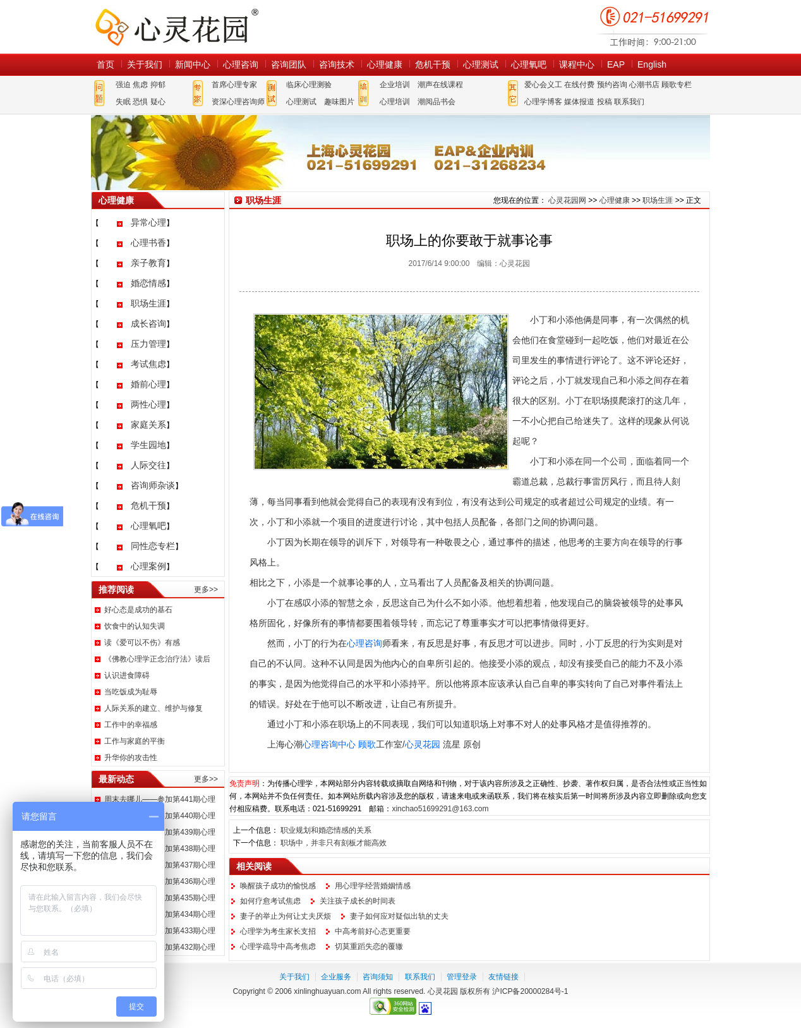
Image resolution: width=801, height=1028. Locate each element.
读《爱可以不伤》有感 (142, 642)
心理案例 (148, 566)
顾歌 (367, 744)
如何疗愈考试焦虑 (270, 901)
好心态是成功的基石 (138, 609)
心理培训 (395, 101)
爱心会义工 (543, 84)
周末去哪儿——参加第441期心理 (159, 799)
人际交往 (148, 465)
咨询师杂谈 (153, 485)
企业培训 (395, 84)
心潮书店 (644, 84)
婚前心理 (148, 384)
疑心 (158, 101)
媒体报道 (579, 101)
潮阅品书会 (436, 101)
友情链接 (503, 976)
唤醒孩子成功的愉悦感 (278, 885)
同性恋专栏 (153, 546)
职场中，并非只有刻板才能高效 (333, 842)
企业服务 (336, 976)
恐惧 (140, 101)
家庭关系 (148, 425)
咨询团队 (288, 64)
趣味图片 (339, 101)
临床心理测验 (309, 84)
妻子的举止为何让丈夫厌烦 (285, 916)
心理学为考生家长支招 (278, 931)
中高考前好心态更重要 (373, 931)
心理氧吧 (528, 64)
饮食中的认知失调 (134, 626)
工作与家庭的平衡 (134, 741)
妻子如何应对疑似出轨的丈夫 (399, 916)
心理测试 (480, 64)
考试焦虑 (148, 364)
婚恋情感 (148, 283)
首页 (105, 64)
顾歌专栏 (676, 84)
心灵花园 (422, 744)
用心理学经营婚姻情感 (373, 885)
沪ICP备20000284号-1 (530, 991)
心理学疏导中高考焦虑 (278, 946)
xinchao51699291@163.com (440, 808)
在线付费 (579, 84)
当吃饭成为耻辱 (130, 691)
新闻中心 (192, 64)
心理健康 (384, 64)
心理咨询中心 (329, 744)
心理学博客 (543, 101)
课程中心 (576, 64)
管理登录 (462, 976)
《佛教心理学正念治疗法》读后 (157, 659)
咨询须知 (378, 976)
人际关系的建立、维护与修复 (153, 708)
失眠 (123, 101)
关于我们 (144, 64)
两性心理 (148, 404)
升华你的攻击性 (130, 757)
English (651, 64)
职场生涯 (148, 303)
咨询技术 (336, 64)
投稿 (604, 101)
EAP (616, 64)
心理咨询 (240, 64)
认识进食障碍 (127, 675)
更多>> (206, 589)
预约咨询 (612, 84)
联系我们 (629, 101)
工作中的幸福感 (130, 724)
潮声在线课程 (440, 84)
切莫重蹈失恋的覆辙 (369, 946)
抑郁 (158, 84)
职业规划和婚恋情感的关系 (325, 830)
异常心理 (148, 222)
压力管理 (148, 344)
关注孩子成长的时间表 (357, 901)
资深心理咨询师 (238, 101)
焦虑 (140, 84)
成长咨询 (148, 323)
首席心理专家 (234, 84)
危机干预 (432, 64)
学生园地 (148, 445)
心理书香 (148, 243)
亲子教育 (148, 263)
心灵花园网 (176, 27)
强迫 (123, 84)
